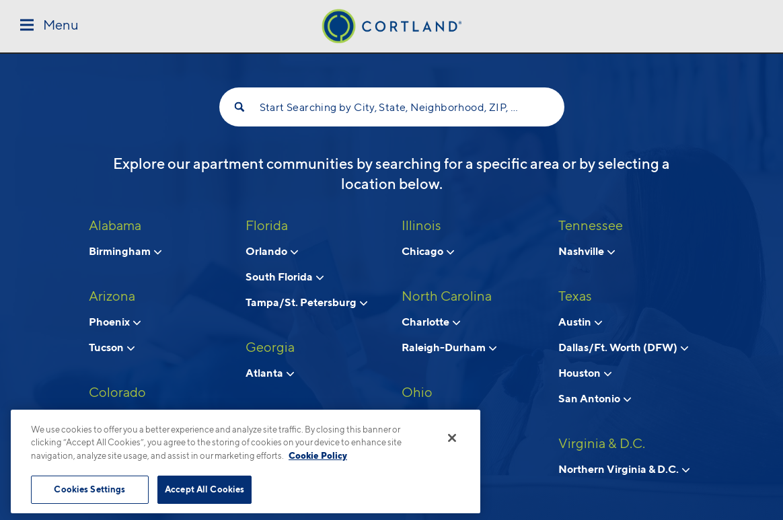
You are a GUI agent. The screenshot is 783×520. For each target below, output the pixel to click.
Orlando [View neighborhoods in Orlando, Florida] (272, 251)
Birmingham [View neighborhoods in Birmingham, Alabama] (125, 251)
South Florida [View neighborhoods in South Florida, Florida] (285, 276)
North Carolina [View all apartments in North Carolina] (447, 296)
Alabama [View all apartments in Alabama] (115, 225)
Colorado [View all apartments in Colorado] (117, 392)
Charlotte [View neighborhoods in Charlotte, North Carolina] (431, 321)
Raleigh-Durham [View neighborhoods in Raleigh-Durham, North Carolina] (449, 347)
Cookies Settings (89, 489)
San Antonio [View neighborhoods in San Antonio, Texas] (594, 398)
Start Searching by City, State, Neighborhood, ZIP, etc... (392, 107)
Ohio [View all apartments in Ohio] (417, 392)
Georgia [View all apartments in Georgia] (270, 347)
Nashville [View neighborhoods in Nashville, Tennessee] (586, 251)
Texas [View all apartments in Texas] (575, 296)
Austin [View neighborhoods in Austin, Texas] (580, 321)
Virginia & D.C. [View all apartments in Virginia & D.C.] (601, 443)
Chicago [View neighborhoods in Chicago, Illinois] (428, 251)
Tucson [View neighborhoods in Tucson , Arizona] (112, 347)
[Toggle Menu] (49, 26)
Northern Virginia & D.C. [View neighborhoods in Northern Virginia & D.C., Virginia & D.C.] (623, 469)
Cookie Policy (318, 455)
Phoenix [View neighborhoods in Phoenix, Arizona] (115, 321)
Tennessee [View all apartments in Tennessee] (590, 225)
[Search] (239, 106)
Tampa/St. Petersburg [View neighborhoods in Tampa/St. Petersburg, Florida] (306, 302)
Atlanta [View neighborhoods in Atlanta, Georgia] (270, 372)
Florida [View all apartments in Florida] (267, 225)
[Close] (452, 438)
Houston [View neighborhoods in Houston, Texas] (584, 372)
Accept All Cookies (204, 489)
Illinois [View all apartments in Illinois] (421, 225)
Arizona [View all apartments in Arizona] (112, 296)
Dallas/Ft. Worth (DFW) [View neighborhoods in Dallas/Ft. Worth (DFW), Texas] (623, 347)
